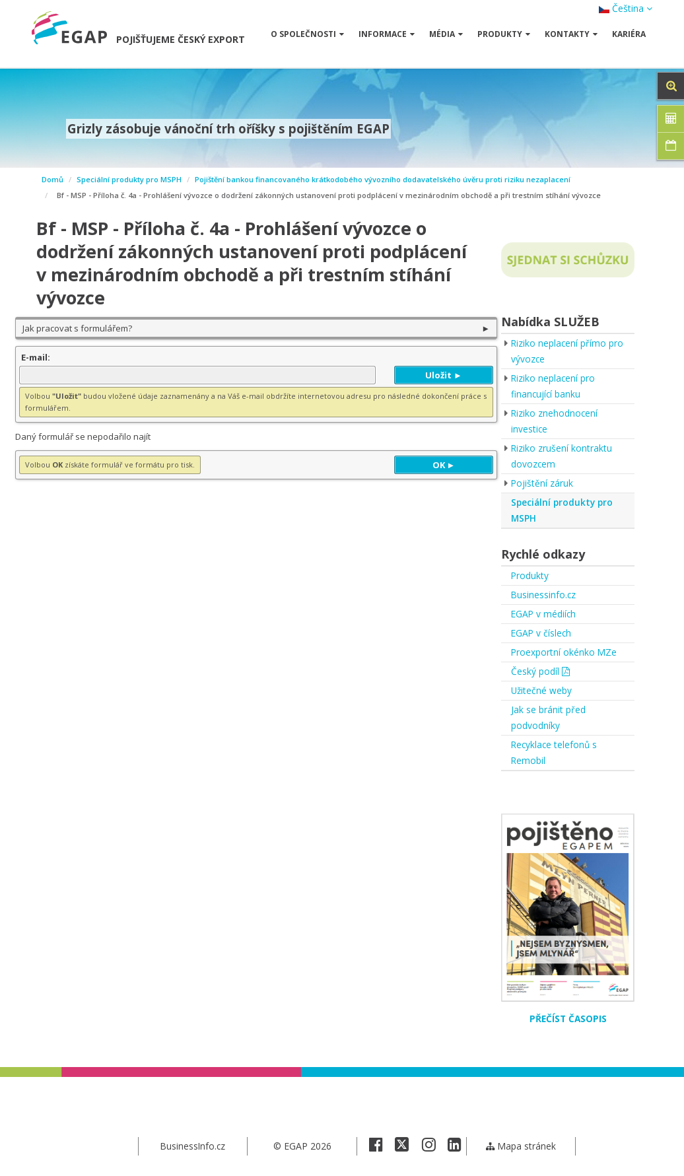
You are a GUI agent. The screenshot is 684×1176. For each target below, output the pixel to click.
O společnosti (307, 34)
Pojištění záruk (542, 483)
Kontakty (571, 34)
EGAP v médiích (544, 613)
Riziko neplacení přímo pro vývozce (568, 351)
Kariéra (629, 34)
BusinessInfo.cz (192, 1146)
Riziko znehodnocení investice (555, 421)
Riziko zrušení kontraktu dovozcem (562, 456)
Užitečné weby (542, 690)
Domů (52, 179)
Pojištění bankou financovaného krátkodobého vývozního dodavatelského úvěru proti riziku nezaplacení (382, 179)
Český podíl (540, 671)
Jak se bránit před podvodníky (548, 717)
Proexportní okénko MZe (564, 652)
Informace (387, 34)
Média (446, 34)
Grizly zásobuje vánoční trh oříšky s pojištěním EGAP (228, 128)
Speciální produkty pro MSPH (129, 179)
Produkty (503, 34)
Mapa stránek (520, 1146)
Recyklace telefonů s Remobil (555, 752)
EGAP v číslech (542, 633)
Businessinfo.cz (544, 594)
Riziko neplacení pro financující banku (553, 386)
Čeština (625, 8)
